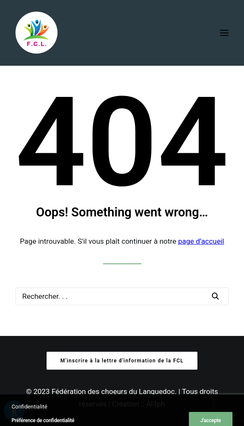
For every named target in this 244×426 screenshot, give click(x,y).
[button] (224, 33)
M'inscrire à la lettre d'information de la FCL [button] (121, 361)
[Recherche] (122, 296)
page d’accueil (201, 241)
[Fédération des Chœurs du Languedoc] (36, 33)
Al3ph (155, 404)
